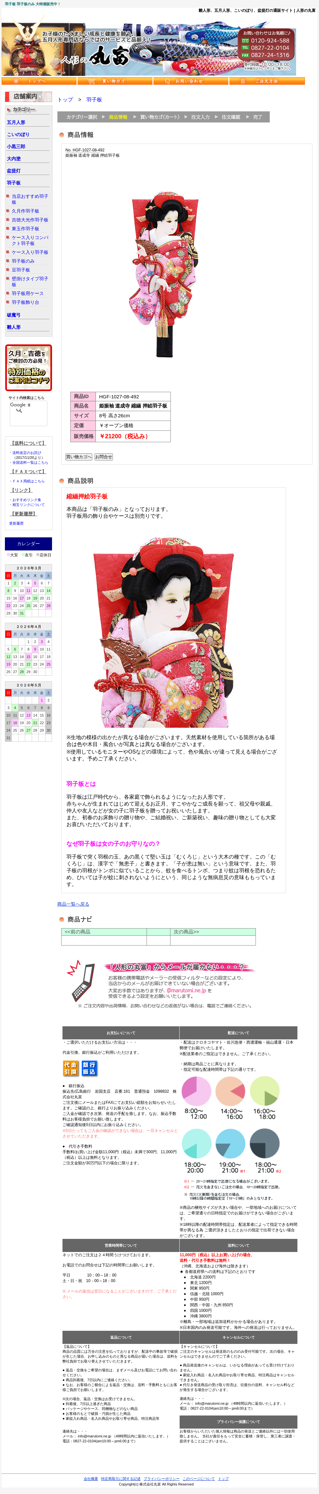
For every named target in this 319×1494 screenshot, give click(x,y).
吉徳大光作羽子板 (30, 219)
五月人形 (16, 122)
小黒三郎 (16, 146)
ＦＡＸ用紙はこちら (28, 481)
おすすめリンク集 (26, 500)
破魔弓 (14, 315)
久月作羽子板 (25, 211)
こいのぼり (18, 134)
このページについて (199, 1479)
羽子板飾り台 (25, 302)
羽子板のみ (23, 261)
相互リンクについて (28, 505)
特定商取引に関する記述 (121, 1479)
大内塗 (14, 158)
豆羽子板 (21, 269)
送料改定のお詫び (26, 453)
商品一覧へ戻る (73, 904)
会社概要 (91, 1479)
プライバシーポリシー (162, 1479)
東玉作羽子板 (25, 228)
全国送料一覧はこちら (30, 462)
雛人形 (14, 327)
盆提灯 (14, 170)
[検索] (20, 405)
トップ (65, 99)
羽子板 (14, 182)
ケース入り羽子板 (30, 252)
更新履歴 (16, 523)
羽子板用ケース (28, 293)
